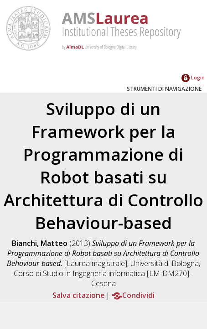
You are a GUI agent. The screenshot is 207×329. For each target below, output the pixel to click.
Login (193, 77)
